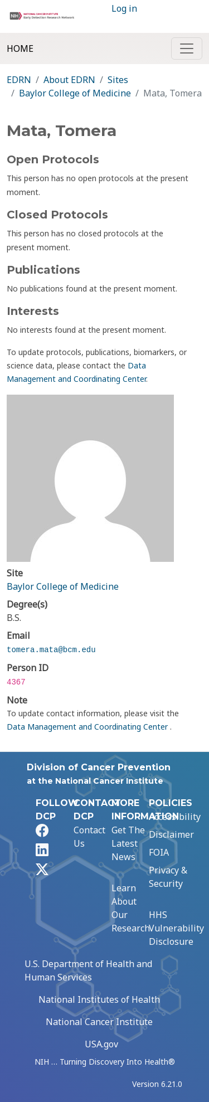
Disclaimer (171, 834)
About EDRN (69, 80)
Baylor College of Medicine (75, 93)
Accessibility (175, 816)
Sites (118, 80)
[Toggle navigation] (186, 48)
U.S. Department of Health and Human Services (88, 970)
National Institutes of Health (99, 999)
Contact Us (89, 836)
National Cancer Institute (99, 1022)
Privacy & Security (168, 877)
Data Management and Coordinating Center (88, 726)
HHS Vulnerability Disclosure (176, 928)
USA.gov (101, 1044)
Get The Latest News (128, 843)
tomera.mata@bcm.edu (51, 649)
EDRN (19, 80)
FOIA (159, 852)
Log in (124, 8)
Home (20, 48)
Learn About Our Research (130, 908)
